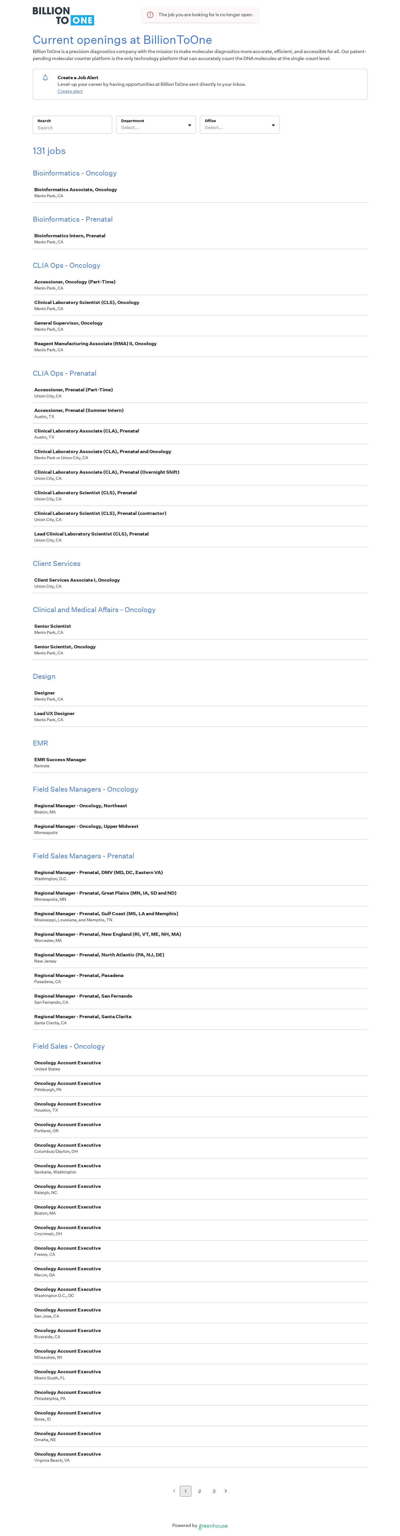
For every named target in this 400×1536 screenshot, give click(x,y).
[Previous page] (174, 1491)
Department (132, 120)
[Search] (72, 128)
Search (44, 120)
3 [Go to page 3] (214, 1491)
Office (210, 120)
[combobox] (121, 127)
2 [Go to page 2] (199, 1491)
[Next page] (226, 1491)
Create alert (70, 91)
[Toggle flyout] (189, 125)
